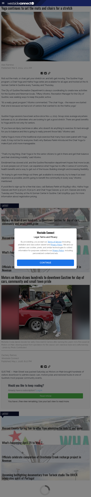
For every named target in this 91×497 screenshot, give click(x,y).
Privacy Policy (56, 245)
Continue (45, 262)
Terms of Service (55, 242)
